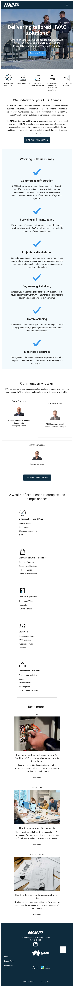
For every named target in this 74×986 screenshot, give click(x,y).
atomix (48, 982)
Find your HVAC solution (37, 142)
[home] (14, 5)
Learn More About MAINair (37, 480)
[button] (67, 5)
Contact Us (8, 966)
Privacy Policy (9, 961)
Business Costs (37, 855)
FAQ (37, 714)
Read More (37, 777)
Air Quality (37, 788)
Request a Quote (37, 53)
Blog (6, 956)
